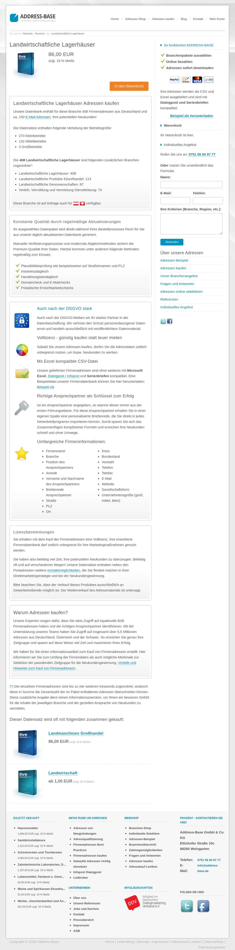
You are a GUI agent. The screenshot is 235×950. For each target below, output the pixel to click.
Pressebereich (83, 920)
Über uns (79, 898)
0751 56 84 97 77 (209, 860)
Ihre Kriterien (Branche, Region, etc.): (190, 209)
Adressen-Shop (135, 19)
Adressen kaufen (163, 19)
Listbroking (125, 942)
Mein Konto (217, 19)
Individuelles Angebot (176, 307)
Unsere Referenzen (87, 903)
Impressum (81, 925)
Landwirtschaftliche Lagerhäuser (67, 33)
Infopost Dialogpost (87, 872)
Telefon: (199, 193)
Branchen (40, 33)
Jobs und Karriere (86, 909)
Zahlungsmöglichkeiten (145, 850)
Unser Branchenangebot (179, 276)
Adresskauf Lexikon (143, 866)
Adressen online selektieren (181, 291)
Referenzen (169, 299)
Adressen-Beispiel (174, 260)
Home (115, 19)
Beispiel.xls (45, 387)
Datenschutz (214, 942)
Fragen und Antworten (177, 284)
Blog (184, 19)
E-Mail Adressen (37, 117)
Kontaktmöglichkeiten (63, 570)
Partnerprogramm (211, 947)
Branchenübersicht (142, 844)
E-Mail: (166, 193)
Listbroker (80, 877)
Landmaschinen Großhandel (75, 733)
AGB (76, 931)
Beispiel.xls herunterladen (191, 116)
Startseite (28, 33)
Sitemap (143, 942)
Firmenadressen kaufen (90, 855)
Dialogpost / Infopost (63, 376)
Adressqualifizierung (88, 839)
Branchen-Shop (140, 828)
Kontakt (198, 19)
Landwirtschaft (63, 773)
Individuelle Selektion (144, 833)
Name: (165, 177)
